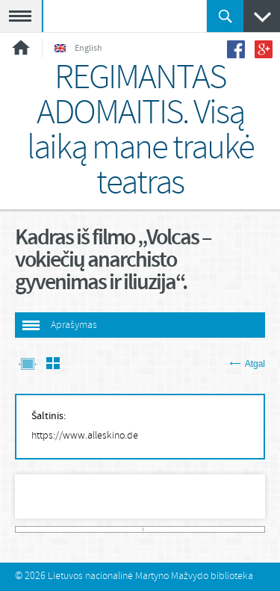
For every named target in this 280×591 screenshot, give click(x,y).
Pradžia (21, 47)
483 (261, 529)
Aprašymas (74, 325)
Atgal (247, 364)
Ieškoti (225, 16)
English (78, 48)
